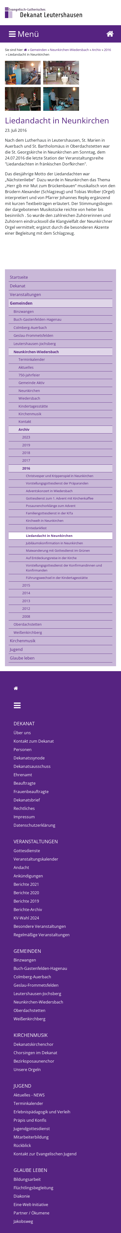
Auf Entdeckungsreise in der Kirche (51, 558)
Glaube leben (22, 658)
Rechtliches (24, 808)
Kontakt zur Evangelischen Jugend (45, 1154)
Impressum (24, 817)
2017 (26, 460)
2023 (26, 437)
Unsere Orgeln (27, 1069)
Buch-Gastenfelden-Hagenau (37, 319)
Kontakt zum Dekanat (34, 741)
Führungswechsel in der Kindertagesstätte (57, 577)
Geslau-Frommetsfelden (33, 335)
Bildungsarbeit (27, 1179)
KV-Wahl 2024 (26, 918)
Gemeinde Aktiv (31, 382)
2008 (26, 616)
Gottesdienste (27, 850)
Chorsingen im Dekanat (35, 1052)
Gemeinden (38, 49)
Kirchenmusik (30, 413)
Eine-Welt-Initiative (31, 1204)
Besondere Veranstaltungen (40, 926)
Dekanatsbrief (27, 800)
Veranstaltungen (25, 294)
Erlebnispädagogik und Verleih (42, 1112)
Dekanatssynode (29, 758)
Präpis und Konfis (30, 1120)
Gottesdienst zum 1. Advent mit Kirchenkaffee (59, 498)
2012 (26, 608)
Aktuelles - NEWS (29, 1095)
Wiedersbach (29, 398)
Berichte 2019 (26, 901)
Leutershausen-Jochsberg (35, 343)
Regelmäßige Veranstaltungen (42, 934)
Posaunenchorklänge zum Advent (51, 505)
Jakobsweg (23, 1221)
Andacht (21, 867)
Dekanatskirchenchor (34, 1044)
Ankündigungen (28, 876)
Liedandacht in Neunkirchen (49, 535)
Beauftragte (25, 783)
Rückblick (22, 1145)
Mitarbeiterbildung (31, 1137)
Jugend (16, 649)
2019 (26, 445)
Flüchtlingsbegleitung (33, 1187)
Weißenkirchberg (28, 632)
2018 (26, 452)
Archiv (96, 49)
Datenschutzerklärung (34, 825)
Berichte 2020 (26, 892)
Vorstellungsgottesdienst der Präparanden (57, 483)
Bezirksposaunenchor (34, 1061)
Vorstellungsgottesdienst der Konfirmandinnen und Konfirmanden (64, 567)
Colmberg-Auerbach (30, 327)
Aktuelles (26, 367)
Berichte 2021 (26, 884)
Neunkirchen (29, 390)
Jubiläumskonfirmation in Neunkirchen (54, 543)
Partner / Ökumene (31, 1213)
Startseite (19, 277)
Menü (24, 33)
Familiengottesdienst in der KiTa (49, 513)
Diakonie (22, 1196)
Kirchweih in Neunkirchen (44, 520)
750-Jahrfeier (29, 375)
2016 (107, 49)
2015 (26, 585)
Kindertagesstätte (33, 406)
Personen (23, 749)
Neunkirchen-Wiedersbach (69, 49)
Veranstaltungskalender (36, 859)
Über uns (22, 732)
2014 (26, 593)
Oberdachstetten (28, 624)
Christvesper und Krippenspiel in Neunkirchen (59, 476)
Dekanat (17, 286)
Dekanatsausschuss (32, 766)
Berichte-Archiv (28, 909)
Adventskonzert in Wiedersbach (49, 491)
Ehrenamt (23, 774)
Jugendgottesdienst (32, 1128)
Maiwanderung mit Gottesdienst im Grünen (58, 550)
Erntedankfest (36, 528)
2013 (26, 600)
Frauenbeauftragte (31, 791)
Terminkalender (32, 359)
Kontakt (25, 421)
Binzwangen (24, 311)
